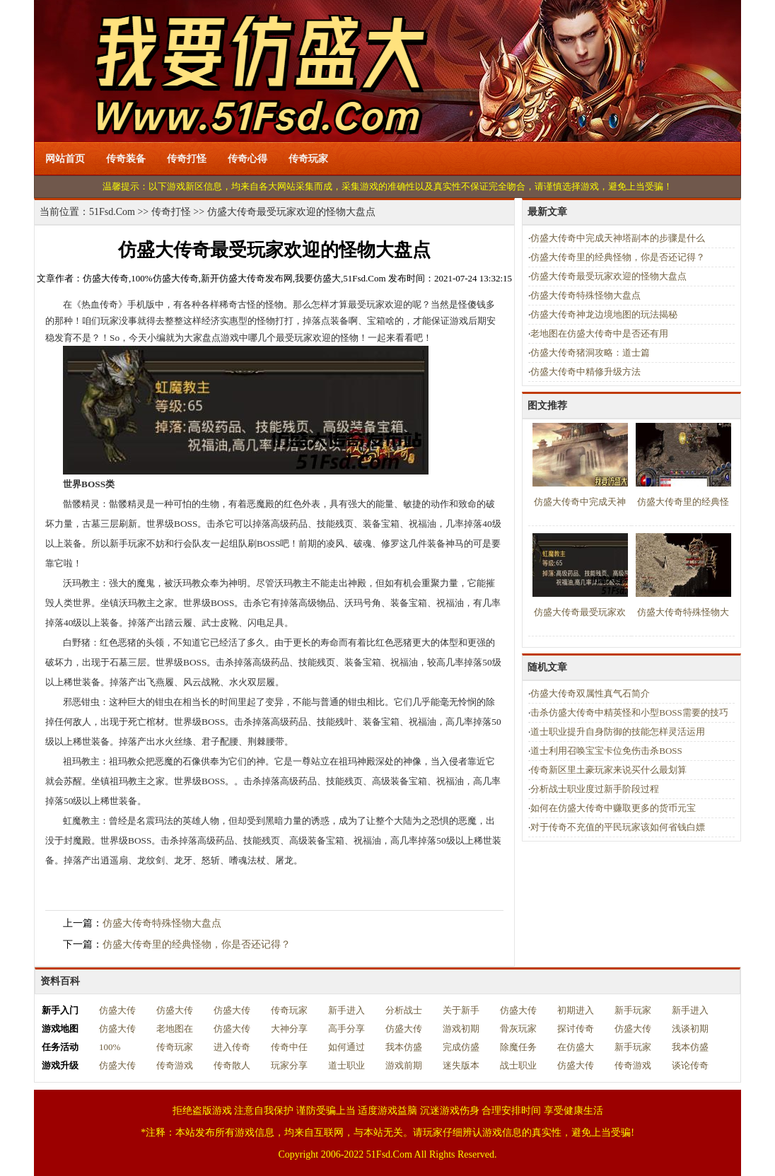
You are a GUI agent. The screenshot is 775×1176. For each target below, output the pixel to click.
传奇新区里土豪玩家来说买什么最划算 (608, 769)
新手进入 (346, 1010)
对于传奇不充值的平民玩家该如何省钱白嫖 (617, 827)
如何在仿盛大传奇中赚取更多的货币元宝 (613, 808)
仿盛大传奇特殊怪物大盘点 (162, 923)
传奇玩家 (308, 158)
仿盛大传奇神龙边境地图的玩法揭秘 (603, 314)
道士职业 (346, 1065)
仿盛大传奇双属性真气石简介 (590, 693)
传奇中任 (289, 1047)
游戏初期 (461, 1028)
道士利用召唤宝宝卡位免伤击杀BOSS (606, 750)
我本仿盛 (403, 1047)
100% (109, 1047)
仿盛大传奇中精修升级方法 (585, 371)
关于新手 (461, 1010)
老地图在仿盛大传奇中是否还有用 (599, 333)
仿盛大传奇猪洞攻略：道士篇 (590, 352)
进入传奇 (232, 1047)
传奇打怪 (186, 158)
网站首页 (65, 158)
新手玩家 (632, 1010)
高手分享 (346, 1028)
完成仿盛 (461, 1047)
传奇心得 (247, 158)
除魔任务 (518, 1047)
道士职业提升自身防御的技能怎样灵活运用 (617, 731)
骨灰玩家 (518, 1028)
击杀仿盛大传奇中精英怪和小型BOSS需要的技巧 (629, 712)
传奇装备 (126, 158)
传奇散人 (232, 1065)
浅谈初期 (690, 1028)
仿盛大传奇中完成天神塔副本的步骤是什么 (617, 238)
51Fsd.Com (112, 211)
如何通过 (346, 1047)
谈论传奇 (690, 1065)
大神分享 (289, 1028)
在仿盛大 (575, 1047)
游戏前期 (403, 1065)
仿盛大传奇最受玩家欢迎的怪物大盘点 (608, 276)
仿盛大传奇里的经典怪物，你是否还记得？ (197, 944)
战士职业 (518, 1065)
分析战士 (403, 1010)
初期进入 (575, 1010)
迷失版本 (461, 1065)
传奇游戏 (174, 1065)
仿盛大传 (117, 1010)
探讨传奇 (575, 1028)
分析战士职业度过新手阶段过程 (594, 789)
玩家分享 (289, 1065)
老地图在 (174, 1028)
